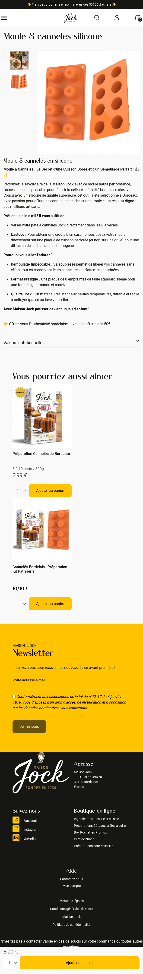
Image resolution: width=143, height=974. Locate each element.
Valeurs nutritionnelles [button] (23, 342)
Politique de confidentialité (71, 924)
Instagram (25, 829)
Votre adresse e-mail (29, 680)
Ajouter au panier (80, 962)
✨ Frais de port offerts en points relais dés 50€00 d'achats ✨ (71, 4)
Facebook (25, 821)
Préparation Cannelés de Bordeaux (42, 453)
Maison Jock (71, 917)
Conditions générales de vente (71, 909)
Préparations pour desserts (93, 846)
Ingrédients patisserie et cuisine (96, 819)
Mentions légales (72, 901)
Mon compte (72, 886)
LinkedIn (24, 838)
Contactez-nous (71, 879)
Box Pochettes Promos (90, 832)
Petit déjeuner (84, 839)
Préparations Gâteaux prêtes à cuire (100, 825)
